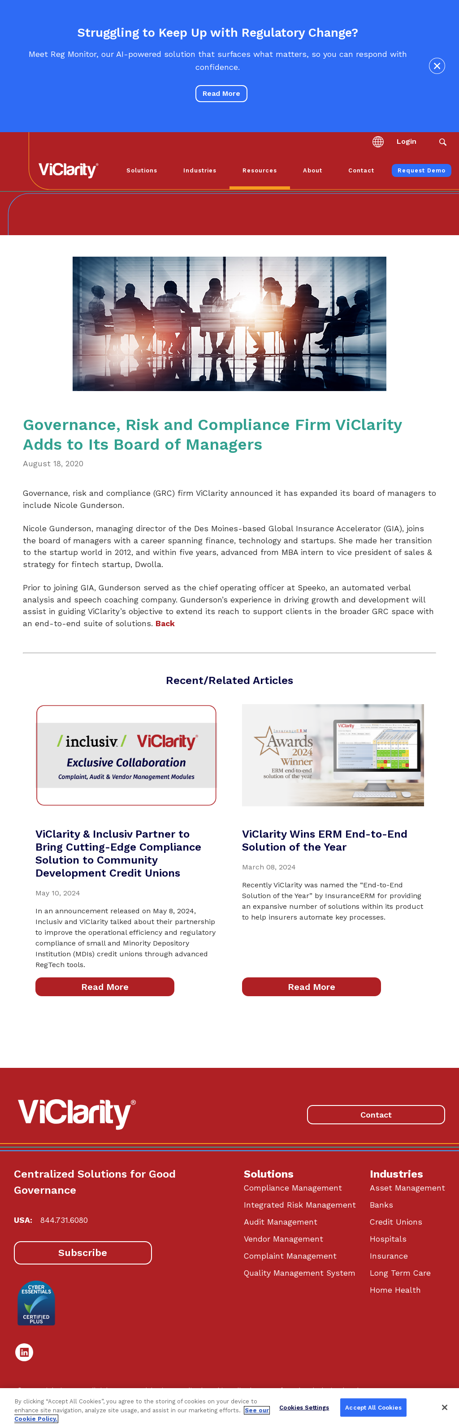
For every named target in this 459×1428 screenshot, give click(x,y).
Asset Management (407, 1187)
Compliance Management (293, 1187)
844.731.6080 (64, 1220)
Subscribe (82, 1252)
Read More (221, 93)
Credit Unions (396, 1221)
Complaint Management (290, 1256)
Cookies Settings (304, 1407)
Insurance (389, 1256)
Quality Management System (299, 1273)
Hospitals (388, 1238)
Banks (381, 1204)
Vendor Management (283, 1238)
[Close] (445, 1407)
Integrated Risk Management (300, 1204)
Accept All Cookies (373, 1407)
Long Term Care (400, 1273)
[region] (229, 1408)
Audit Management (280, 1221)
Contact (376, 1114)
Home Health (395, 1290)
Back (165, 623)
